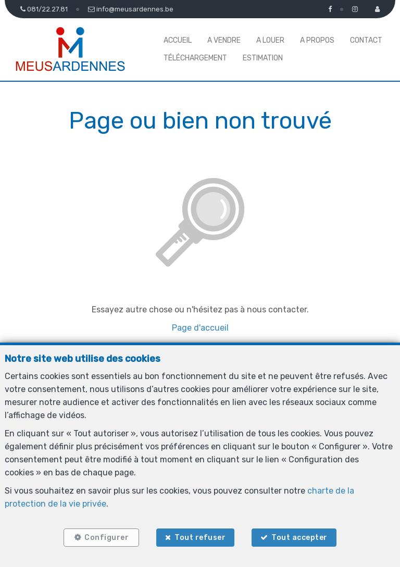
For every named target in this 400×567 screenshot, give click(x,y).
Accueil (178, 40)
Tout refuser (200, 537)
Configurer (106, 537)
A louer (270, 40)
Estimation (263, 58)
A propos (317, 40)
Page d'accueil (200, 328)
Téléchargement (195, 58)
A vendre (224, 40)
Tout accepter (300, 537)
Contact (366, 40)
